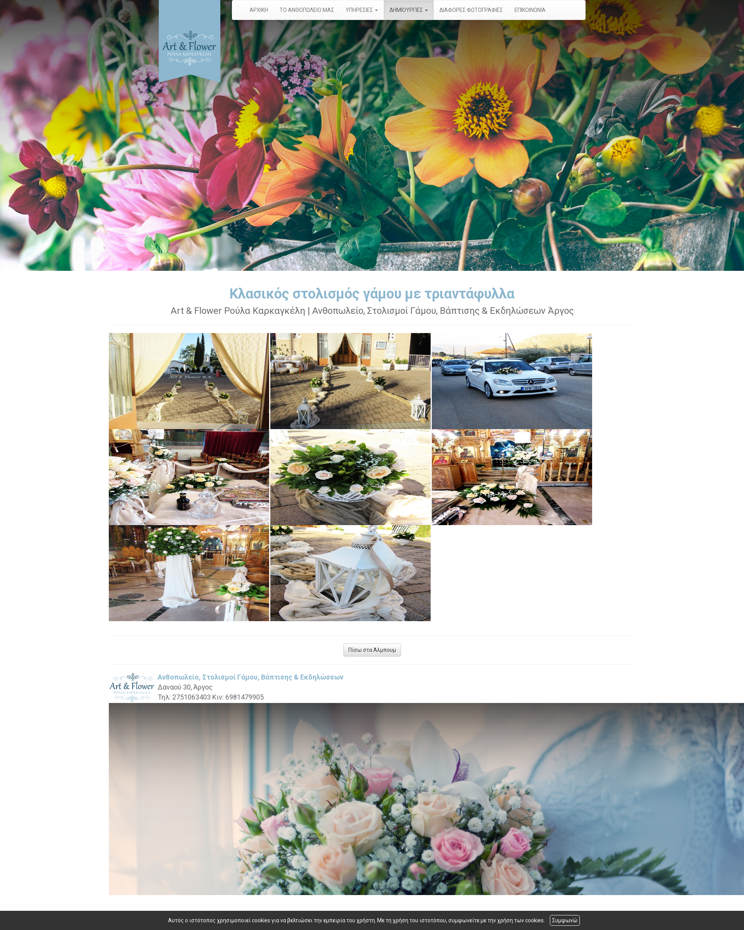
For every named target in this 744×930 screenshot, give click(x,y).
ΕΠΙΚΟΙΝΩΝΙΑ (530, 10)
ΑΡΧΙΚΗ (259, 10)
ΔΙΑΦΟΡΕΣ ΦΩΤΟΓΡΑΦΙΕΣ (471, 10)
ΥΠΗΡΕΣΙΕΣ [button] (362, 10)
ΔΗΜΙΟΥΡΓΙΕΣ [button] (408, 10)
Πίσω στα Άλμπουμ (372, 650)
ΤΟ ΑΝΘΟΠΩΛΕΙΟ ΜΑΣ (307, 10)
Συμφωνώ (565, 920)
